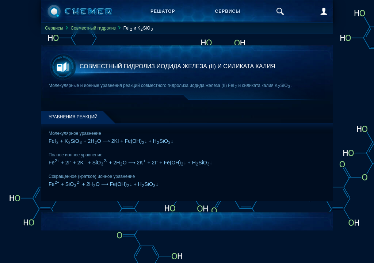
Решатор (162, 11)
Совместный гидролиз (93, 28)
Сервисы (227, 11)
